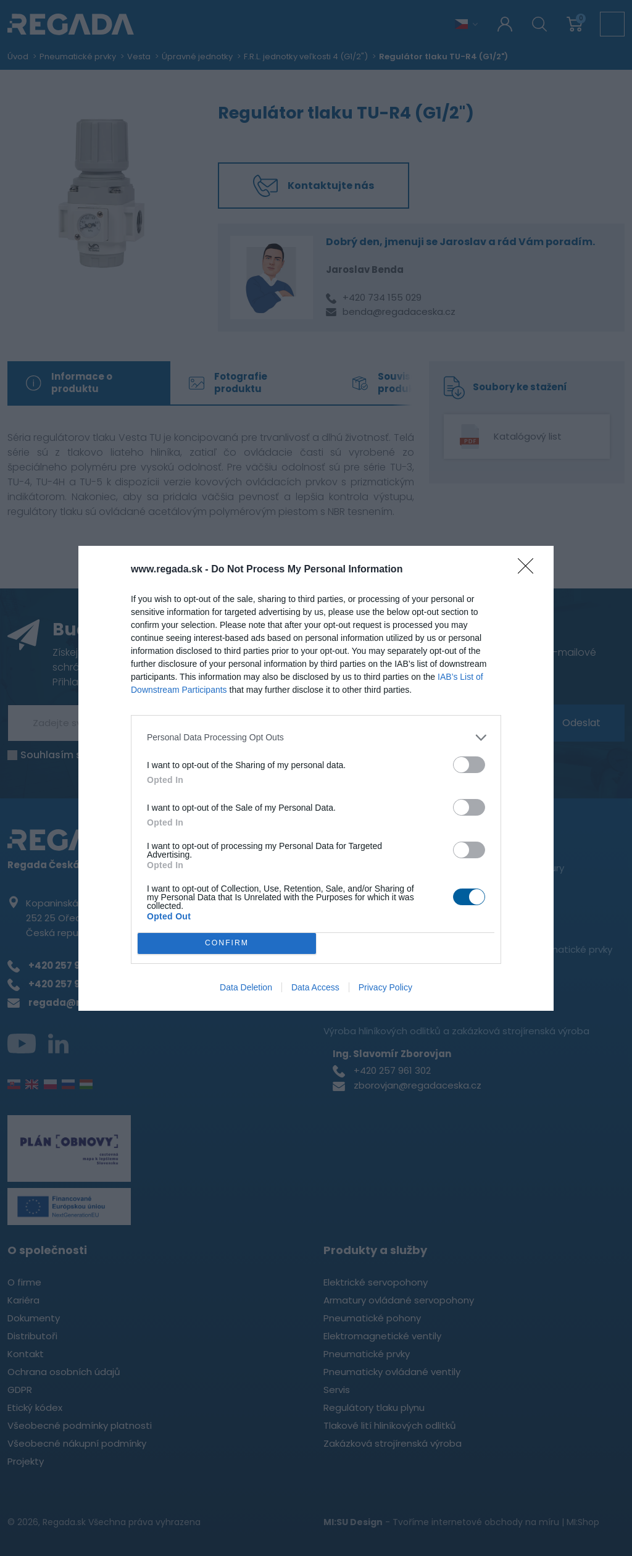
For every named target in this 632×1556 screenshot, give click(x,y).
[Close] (529, 570)
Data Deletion (246, 987)
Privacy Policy (385, 987)
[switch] (469, 764)
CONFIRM (227, 943)
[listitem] (316, 737)
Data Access (315, 987)
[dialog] (316, 778)
